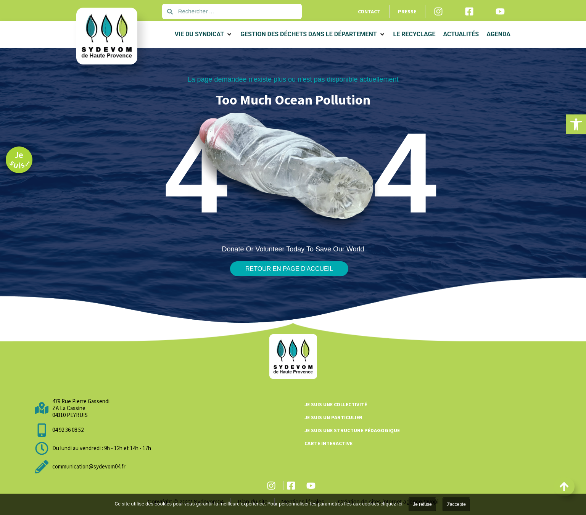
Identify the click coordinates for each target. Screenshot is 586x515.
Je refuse (422, 504)
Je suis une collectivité (335, 404)
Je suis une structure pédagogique (352, 430)
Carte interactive (328, 443)
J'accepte (456, 504)
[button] (576, 124)
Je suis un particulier (333, 417)
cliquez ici (391, 504)
